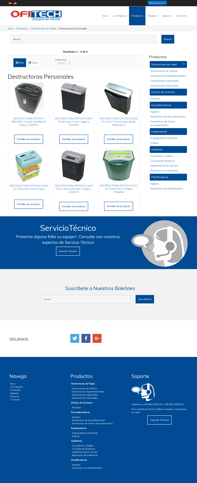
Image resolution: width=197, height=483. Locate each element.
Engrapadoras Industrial (163, 138)
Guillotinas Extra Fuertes (164, 165)
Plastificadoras (159, 177)
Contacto (181, 15)
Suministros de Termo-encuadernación (92, 423)
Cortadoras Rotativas (162, 160)
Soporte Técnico (159, 419)
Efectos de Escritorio (163, 92)
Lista (32, 62)
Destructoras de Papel (164, 64)
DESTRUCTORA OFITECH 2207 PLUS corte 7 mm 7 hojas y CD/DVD (74, 121)
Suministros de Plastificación (166, 188)
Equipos (154, 111)
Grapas (154, 142)
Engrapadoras (159, 131)
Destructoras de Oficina (163, 70)
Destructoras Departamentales (168, 75)
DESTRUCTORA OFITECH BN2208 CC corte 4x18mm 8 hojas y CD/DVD (29, 121)
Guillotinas (157, 149)
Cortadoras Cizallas (161, 156)
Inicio (105, 15)
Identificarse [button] (157, 3)
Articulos (155, 98)
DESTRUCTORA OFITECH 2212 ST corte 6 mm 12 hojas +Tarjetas (119, 188)
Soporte (166, 15)
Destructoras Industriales (164, 80)
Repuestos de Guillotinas (164, 170)
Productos (137, 15)
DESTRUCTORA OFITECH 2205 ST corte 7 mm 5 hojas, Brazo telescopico (119, 121)
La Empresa (120, 15)
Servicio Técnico (68, 251)
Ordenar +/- (62, 63)
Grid (20, 62)
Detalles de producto (28, 139)
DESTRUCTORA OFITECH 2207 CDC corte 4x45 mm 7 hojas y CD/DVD (74, 189)
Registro (152, 15)
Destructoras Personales (164, 85)
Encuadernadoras (161, 105)
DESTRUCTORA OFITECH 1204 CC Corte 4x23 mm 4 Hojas (29, 187)
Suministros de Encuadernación (168, 116)
